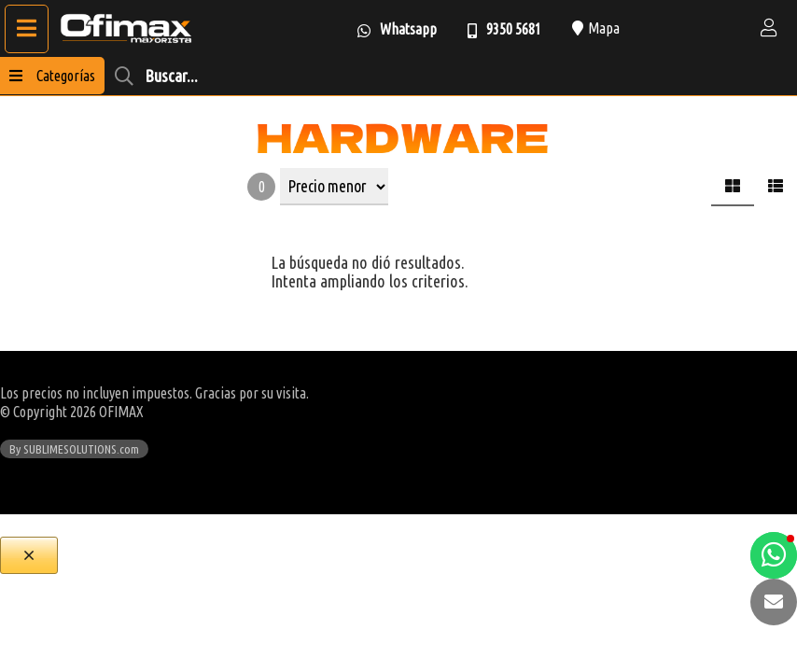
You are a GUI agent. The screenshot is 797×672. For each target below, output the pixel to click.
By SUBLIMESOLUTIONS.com (74, 448)
